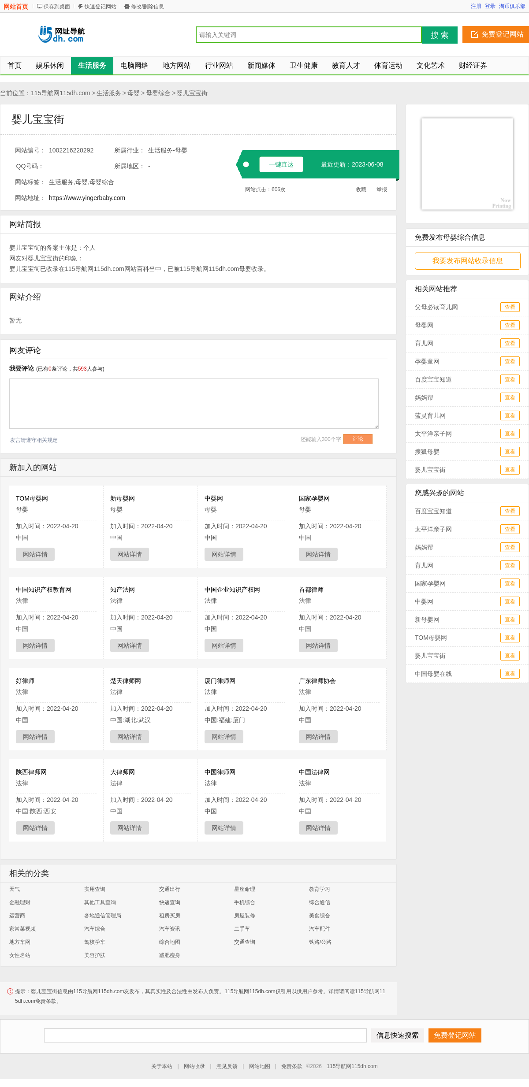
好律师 (25, 680)
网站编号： (30, 150)
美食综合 (319, 916)
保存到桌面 (57, 7)
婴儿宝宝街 (192, 92)
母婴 (133, 92)
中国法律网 (314, 771)
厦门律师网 (220, 680)
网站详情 (35, 554)
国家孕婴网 (314, 498)
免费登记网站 (502, 34)
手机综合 (244, 902)
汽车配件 (319, 929)
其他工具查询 (100, 902)
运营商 (17, 916)
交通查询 (244, 942)
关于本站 (161, 1066)
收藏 (361, 189)
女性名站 (19, 955)
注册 (476, 6)
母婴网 (424, 325)
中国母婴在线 (433, 673)
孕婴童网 (427, 361)
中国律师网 (220, 771)
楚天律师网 (125, 680)
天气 (14, 889)
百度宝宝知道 (433, 379)
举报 (381, 189)
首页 (14, 65)
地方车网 (19, 942)
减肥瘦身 (169, 955)
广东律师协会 (317, 680)
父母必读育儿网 (436, 307)
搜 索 (440, 35)
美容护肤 (94, 955)
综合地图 (169, 942)
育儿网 (424, 343)
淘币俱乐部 (512, 6)
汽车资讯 (169, 929)
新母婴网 (122, 498)
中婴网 (214, 498)
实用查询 (94, 889)
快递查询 (169, 902)
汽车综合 (94, 929)
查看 (510, 307)
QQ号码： (30, 166)
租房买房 (169, 916)
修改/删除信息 (147, 7)
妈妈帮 (424, 397)
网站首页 (16, 6)
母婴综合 (158, 92)
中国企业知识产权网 (232, 589)
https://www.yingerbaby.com (87, 197)
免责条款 (291, 1066)
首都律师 (311, 589)
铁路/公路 (320, 942)
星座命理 (244, 889)
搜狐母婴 (427, 451)
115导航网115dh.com (60, 92)
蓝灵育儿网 (430, 415)
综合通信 (319, 902)
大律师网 (122, 771)
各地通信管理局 (102, 916)
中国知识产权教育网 (43, 589)
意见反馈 (227, 1066)
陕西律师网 (31, 771)
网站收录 (194, 1066)
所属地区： (129, 166)
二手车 (242, 929)
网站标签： (30, 181)
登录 (490, 6)
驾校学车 (94, 942)
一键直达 (281, 164)
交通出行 (169, 889)
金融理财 (19, 902)
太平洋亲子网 (433, 433)
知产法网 (122, 589)
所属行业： (129, 150)
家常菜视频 (22, 929)
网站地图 (259, 1066)
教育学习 (319, 889)
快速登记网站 (100, 7)
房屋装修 (244, 916)
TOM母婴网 (32, 498)
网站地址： (30, 197)
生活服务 (109, 92)
